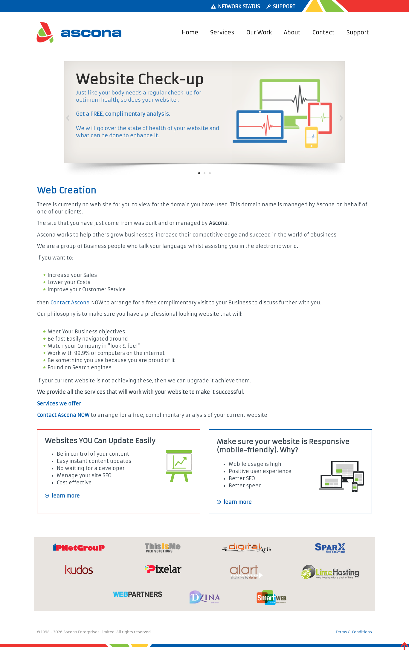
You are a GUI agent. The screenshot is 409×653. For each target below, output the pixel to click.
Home (190, 32)
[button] (67, 118)
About (292, 32)
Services (222, 32)
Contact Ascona (70, 303)
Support (358, 32)
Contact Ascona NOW (63, 415)
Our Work (259, 32)
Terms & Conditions (354, 632)
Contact (323, 32)
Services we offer (59, 404)
